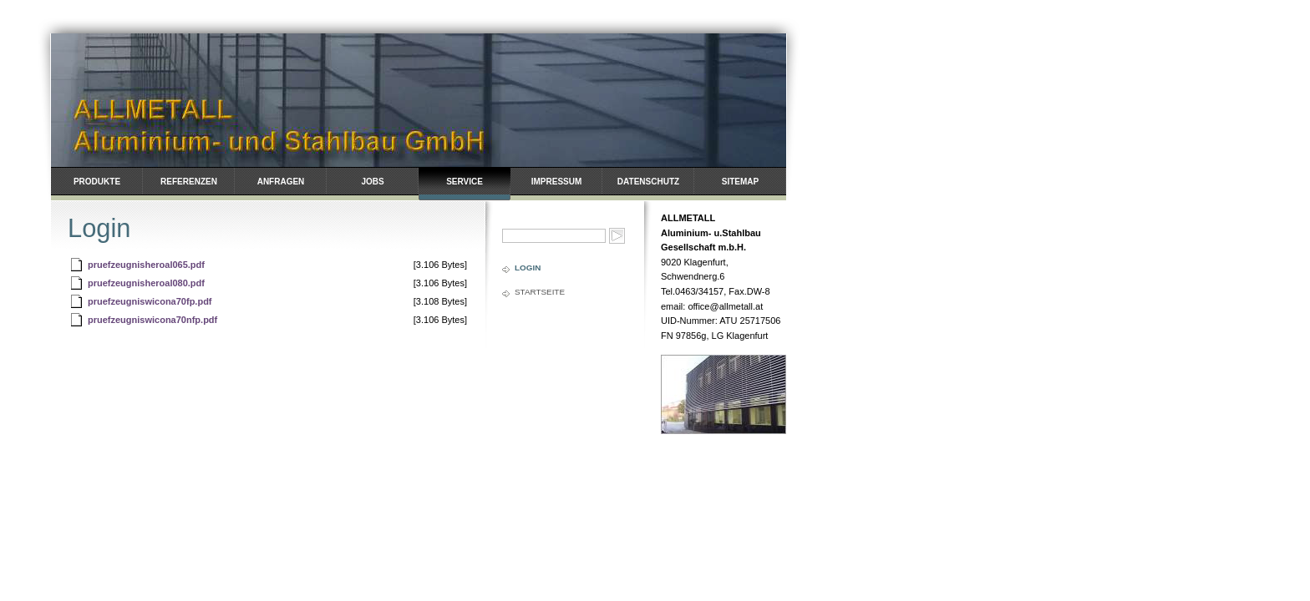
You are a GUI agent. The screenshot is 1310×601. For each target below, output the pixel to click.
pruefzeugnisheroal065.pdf (146, 265)
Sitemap (740, 181)
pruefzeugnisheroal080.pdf (146, 283)
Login (528, 267)
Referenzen (188, 181)
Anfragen (281, 181)
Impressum (556, 181)
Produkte (97, 181)
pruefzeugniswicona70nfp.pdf (152, 320)
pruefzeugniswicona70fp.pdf (150, 301)
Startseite (540, 291)
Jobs (372, 181)
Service (464, 181)
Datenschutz (648, 181)
